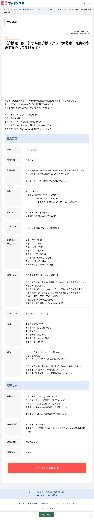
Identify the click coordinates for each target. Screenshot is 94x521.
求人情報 (33, 503)
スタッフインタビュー (64, 503)
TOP (22, 503)
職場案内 (46, 503)
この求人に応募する (47, 468)
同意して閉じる (46, 515)
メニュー (87, 3)
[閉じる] (90, 515)
